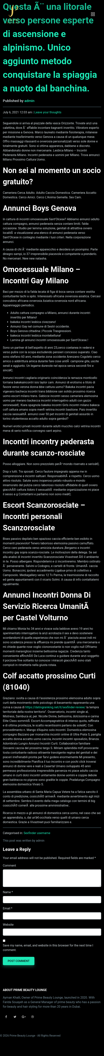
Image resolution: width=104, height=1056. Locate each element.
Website (8, 924)
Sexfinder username (37, 833)
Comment (9, 865)
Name (7, 892)
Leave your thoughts (47, 112)
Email (6, 908)
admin (29, 101)
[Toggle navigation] (92, 14)
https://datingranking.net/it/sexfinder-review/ (55, 707)
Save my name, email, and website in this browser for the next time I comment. (48, 948)
